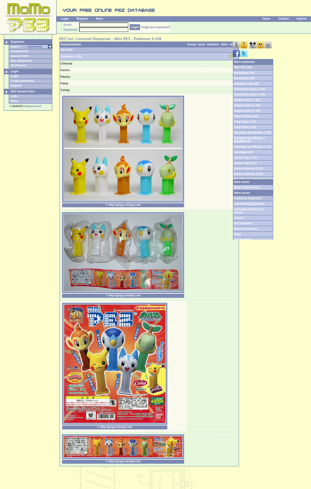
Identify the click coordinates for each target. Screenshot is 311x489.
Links (14, 96)
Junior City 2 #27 (245, 163)
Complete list (19, 51)
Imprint (301, 18)
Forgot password (22, 80)
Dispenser (17, 41)
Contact (283, 18)
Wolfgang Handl (32, 106)
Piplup (64, 83)
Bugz (237, 234)
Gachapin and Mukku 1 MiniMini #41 (249, 139)
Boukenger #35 (244, 78)
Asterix (239, 218)
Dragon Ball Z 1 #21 (247, 100)
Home (266, 18)
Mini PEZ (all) (243, 67)
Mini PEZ (67, 50)
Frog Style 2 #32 (245, 127)
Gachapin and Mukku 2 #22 (252, 146)
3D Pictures (18, 65)
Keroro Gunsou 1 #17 (248, 168)
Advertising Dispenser (249, 203)
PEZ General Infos (23, 91)
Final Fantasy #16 (246, 116)
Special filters (20, 56)
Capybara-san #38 (246, 83)
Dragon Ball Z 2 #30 (247, 105)
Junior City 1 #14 (245, 157)
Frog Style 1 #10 (245, 121)
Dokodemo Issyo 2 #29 (249, 94)
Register (82, 18)
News (99, 18)
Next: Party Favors (246, 187)
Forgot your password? (155, 27)
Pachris (65, 70)
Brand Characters (246, 228)
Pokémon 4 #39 (71, 56)
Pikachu (65, 76)
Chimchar (66, 63)
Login (65, 18)
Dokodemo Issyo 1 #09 (249, 89)
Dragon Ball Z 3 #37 (247, 111)
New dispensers (21, 60)
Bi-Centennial (243, 223)
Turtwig (64, 90)
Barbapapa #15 (244, 72)
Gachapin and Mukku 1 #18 (252, 132)
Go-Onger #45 (243, 152)
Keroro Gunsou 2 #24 (248, 174)
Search (15, 46)
